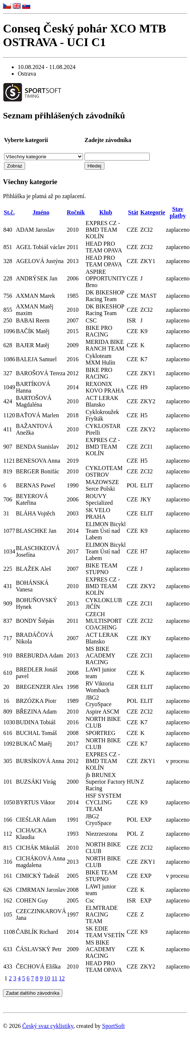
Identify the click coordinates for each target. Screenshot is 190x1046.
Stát (133, 212)
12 (62, 978)
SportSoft (113, 1026)
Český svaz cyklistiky (47, 1026)
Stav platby (178, 212)
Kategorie (152, 212)
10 (47, 978)
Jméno (40, 212)
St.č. (9, 212)
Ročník (76, 212)
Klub (105, 212)
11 (54, 978)
